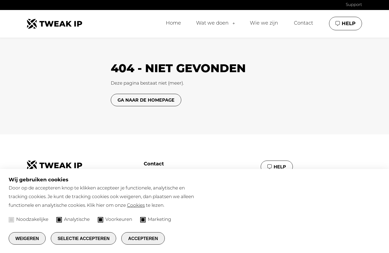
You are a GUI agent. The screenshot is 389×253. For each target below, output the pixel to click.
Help (349, 23)
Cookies (136, 205)
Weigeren (27, 238)
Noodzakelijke (28, 219)
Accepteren (143, 238)
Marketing (155, 219)
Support (354, 5)
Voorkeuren (115, 219)
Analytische (73, 219)
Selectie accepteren (83, 238)
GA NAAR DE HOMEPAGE (146, 100)
